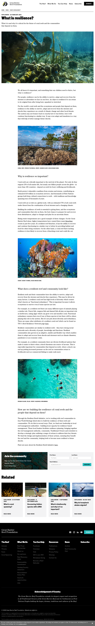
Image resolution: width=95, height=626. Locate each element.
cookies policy (22, 624)
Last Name (74, 455)
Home (2, 10)
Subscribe (87, 464)
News (7, 10)
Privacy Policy (12, 465)
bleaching (68, 221)
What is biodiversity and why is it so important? (58, 506)
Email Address (53, 461)
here (47, 324)
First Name (53, 455)
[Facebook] (70, 532)
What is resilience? (15, 10)
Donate (89, 4)
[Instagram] (74, 532)
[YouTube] (81, 532)
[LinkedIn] (78, 532)
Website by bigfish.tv (31, 610)
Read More (7, 514)
